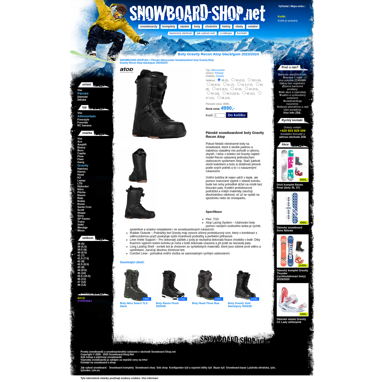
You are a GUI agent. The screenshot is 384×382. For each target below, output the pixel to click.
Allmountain (167, 60)
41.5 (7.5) (83, 258)
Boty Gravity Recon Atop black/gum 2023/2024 (167, 61)
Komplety (168, 26)
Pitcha (81, 192)
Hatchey (82, 168)
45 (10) (81, 273)
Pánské (155, 60)
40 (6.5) (82, 252)
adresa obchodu (289, 136)
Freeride (82, 122)
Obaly (239, 26)
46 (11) (81, 278)
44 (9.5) (82, 270)
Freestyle (83, 119)
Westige (82, 227)
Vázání (184, 26)
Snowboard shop (145, 367)
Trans (80, 221)
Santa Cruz (84, 206)
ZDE (303, 136)
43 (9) (80, 267)
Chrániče (211, 26)
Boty (197, 26)
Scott (80, 209)
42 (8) (80, 261)
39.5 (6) (82, 249)
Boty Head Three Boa (205, 303)
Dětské (81, 99)
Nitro (80, 189)
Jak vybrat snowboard (94, 367)
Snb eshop (87, 357)
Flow (80, 156)
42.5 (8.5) (83, 264)
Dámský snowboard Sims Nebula (289, 229)
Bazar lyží (219, 367)
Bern (80, 150)
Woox (81, 230)
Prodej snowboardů (92, 351)
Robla (81, 201)
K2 (79, 177)
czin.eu (96, 370)
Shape (81, 212)
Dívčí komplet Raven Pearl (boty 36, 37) (290, 186)
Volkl (80, 224)
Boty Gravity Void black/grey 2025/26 (240, 305)
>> (160, 378)
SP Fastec (83, 218)
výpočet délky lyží (201, 367)
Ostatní (253, 26)
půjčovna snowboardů (109, 357)
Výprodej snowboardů (93, 359)
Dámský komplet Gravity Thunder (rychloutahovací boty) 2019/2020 (292, 275)
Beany (81, 147)
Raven (81, 195)
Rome (81, 204)
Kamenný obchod (180, 33)
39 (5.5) (82, 246)
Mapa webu (297, 6)
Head (80, 174)
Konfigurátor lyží (178, 367)
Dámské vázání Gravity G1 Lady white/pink (291, 320)
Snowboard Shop (161, 351)
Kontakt (242, 33)
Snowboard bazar (236, 367)
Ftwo (80, 159)
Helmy (226, 26)
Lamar (81, 180)
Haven (81, 171)
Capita (81, 153)
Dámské (82, 96)
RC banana (84, 125)
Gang (80, 162)
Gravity (203, 60)
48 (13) (81, 284)
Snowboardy (148, 26)
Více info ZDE (291, 112)
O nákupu (226, 33)
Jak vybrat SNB (206, 33)
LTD (80, 183)
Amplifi (81, 144)
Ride (80, 198)
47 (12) (81, 281)
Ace (79, 141)
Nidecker (83, 186)
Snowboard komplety (121, 367)
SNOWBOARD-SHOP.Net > (135, 60)
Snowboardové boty (187, 60)
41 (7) (80, 255)
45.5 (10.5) (83, 276)
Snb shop (162, 367)
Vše (79, 90)
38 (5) (80, 243)
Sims (80, 215)
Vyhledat (283, 6)
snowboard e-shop (105, 362)
